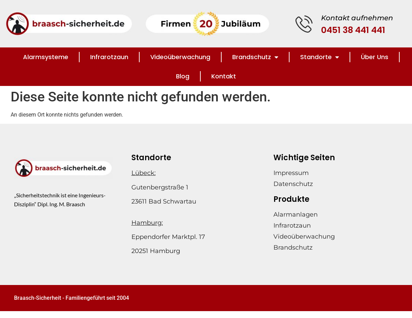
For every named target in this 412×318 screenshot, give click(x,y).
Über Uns (374, 57)
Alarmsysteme (45, 57)
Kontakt (223, 76)
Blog (182, 76)
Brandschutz (255, 57)
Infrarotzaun (109, 57)
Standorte (319, 57)
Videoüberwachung (180, 57)
